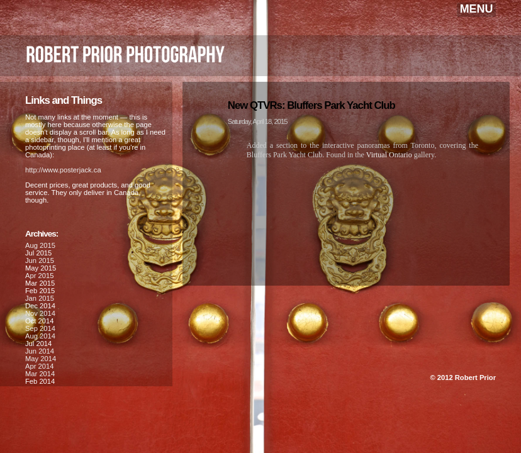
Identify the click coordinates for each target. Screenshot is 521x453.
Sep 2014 (40, 328)
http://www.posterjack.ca (63, 170)
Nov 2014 (40, 313)
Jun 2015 (39, 260)
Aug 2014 (40, 336)
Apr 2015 (39, 275)
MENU (476, 9)
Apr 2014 (39, 366)
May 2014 (40, 358)
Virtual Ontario (389, 154)
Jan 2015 (39, 298)
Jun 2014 (39, 351)
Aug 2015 (40, 245)
